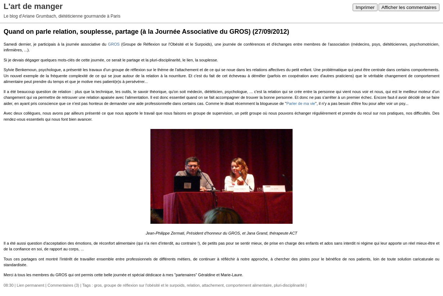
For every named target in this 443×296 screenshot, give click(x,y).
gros (97, 285)
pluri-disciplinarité (289, 285)
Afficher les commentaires (409, 7)
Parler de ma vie (300, 103)
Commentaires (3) (63, 285)
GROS (113, 44)
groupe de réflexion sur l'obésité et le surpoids (144, 285)
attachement (213, 285)
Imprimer (365, 7)
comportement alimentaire (249, 285)
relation (193, 285)
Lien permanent (30, 285)
